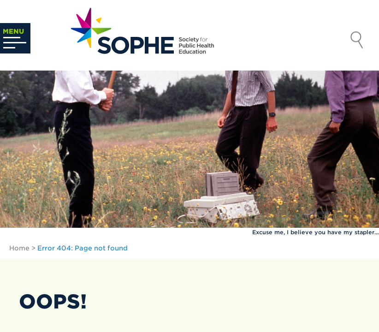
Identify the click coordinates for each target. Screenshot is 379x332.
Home (19, 248)
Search (357, 41)
